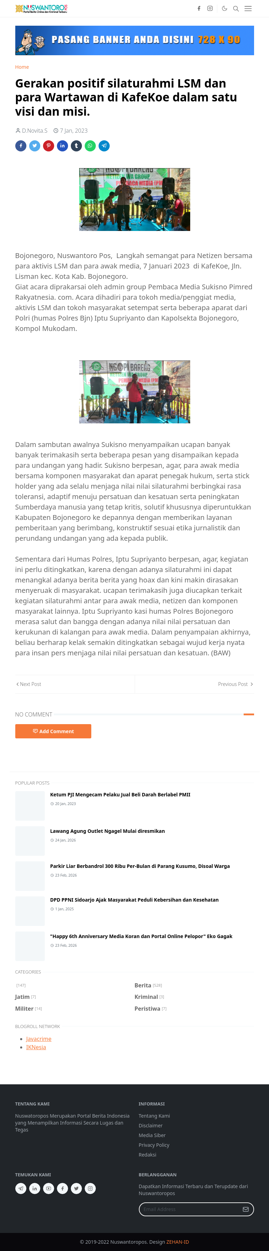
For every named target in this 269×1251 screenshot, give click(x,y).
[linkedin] (34, 1188)
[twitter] (76, 1188)
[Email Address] (189, 1209)
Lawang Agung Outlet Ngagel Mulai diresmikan (107, 831)
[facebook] (198, 9)
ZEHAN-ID (177, 1241)
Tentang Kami (154, 1115)
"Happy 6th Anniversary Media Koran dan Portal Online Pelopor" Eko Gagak (141, 936)
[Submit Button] (245, 1209)
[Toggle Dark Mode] (224, 8)
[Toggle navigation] (248, 8)
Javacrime (39, 1039)
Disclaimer (151, 1125)
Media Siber (152, 1135)
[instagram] (210, 9)
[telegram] (20, 1188)
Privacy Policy (154, 1145)
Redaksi (148, 1154)
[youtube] (48, 1188)
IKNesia (36, 1047)
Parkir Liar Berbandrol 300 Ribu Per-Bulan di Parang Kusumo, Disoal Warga (140, 866)
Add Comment (53, 731)
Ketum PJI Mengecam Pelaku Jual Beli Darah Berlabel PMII (120, 794)
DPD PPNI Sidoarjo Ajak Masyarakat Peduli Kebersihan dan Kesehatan (134, 899)
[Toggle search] (236, 8)
